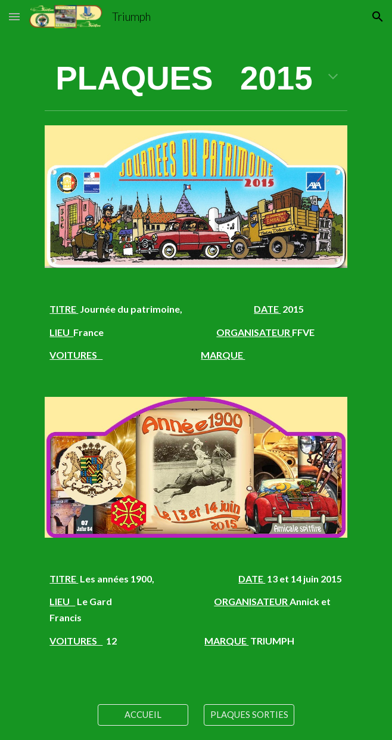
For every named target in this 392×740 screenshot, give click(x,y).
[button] (14, 16)
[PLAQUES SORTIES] (248, 715)
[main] (196, 79)
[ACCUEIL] (142, 715)
